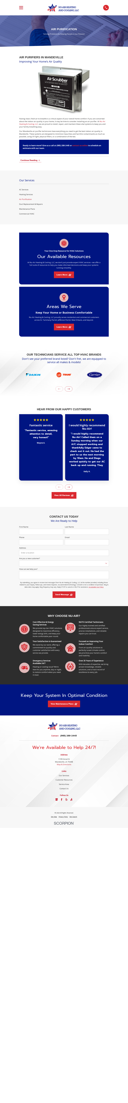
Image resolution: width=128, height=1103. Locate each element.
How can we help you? (28, 569)
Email (67, 537)
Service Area (64, 784)
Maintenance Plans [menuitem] (27, 209)
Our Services (64, 775)
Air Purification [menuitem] (25, 199)
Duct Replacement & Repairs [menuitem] (31, 204)
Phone (21, 537)
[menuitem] (54, 817)
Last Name (69, 527)
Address (22, 548)
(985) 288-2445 (68, 735)
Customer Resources (64, 780)
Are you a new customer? (29, 558)
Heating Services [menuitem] (26, 194)
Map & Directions (64, 764)
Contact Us (64, 788)
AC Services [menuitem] (23, 189)
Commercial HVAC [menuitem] (26, 214)
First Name (23, 527)
